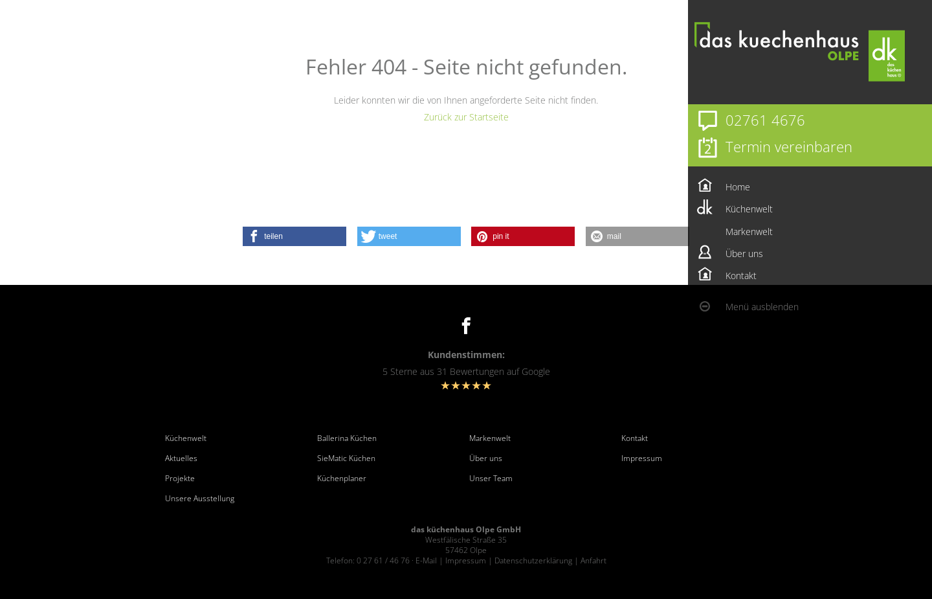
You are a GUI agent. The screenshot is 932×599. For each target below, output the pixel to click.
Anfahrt (593, 560)
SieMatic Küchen (346, 458)
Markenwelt (490, 438)
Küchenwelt (185, 438)
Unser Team (491, 478)
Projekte (180, 478)
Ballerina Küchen (347, 438)
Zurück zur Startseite (466, 117)
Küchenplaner (341, 478)
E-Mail (426, 560)
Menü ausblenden (762, 306)
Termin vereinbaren (789, 146)
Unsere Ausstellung (199, 498)
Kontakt (634, 438)
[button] (294, 236)
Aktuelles (181, 458)
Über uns (485, 458)
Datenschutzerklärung (533, 560)
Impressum (641, 458)
